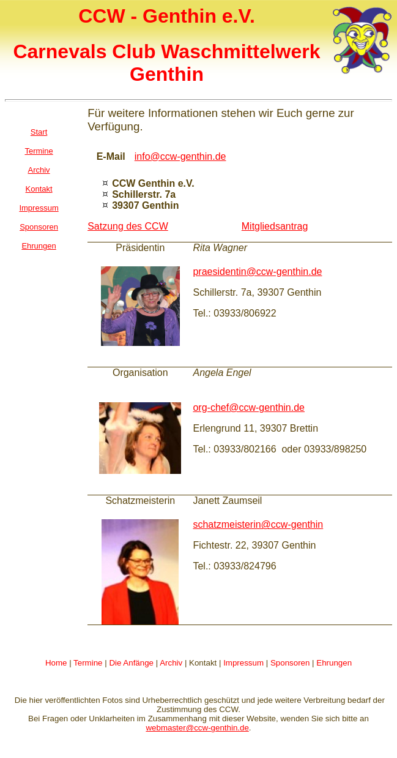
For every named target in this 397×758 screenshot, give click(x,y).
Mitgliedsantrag (275, 226)
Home (56, 662)
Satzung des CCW (127, 226)
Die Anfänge (131, 662)
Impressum (38, 207)
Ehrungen (38, 245)
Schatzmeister (136, 500)
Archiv (39, 169)
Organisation (140, 372)
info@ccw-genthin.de (180, 156)
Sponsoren (39, 226)
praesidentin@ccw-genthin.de (257, 271)
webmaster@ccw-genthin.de (197, 727)
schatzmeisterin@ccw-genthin (258, 524)
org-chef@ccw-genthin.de (249, 407)
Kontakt (39, 188)
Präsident (136, 247)
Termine (38, 151)
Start (39, 132)
